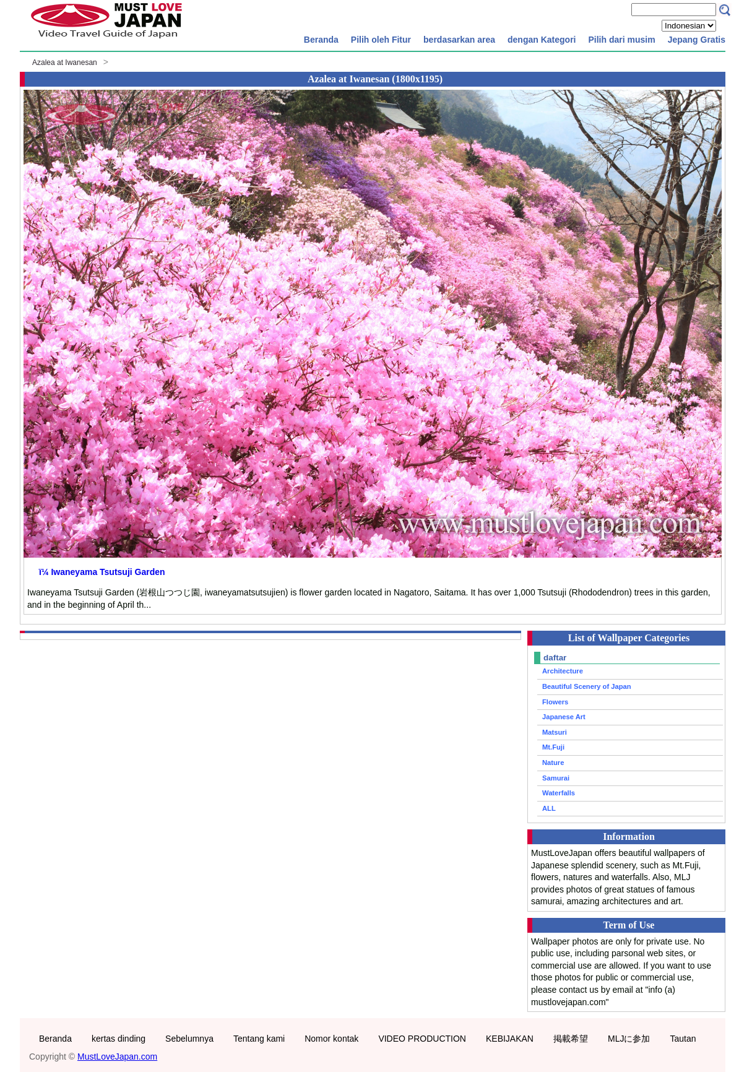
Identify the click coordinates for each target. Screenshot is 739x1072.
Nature (553, 762)
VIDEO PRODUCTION (422, 1039)
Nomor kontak (331, 1039)
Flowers (555, 702)
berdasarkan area (459, 40)
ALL (549, 808)
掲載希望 (570, 1039)
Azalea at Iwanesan (64, 62)
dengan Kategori (542, 40)
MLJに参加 (629, 1039)
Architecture (562, 671)
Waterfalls (558, 793)
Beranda (321, 40)
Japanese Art (564, 716)
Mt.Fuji (553, 747)
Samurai (555, 778)
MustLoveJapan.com (117, 1056)
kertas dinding (118, 1039)
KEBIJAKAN (510, 1039)
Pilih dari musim (621, 40)
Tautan (683, 1039)
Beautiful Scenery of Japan (586, 686)
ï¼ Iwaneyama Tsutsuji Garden (102, 572)
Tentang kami (259, 1039)
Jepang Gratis (696, 40)
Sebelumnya (189, 1039)
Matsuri (554, 732)
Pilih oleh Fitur (381, 40)
